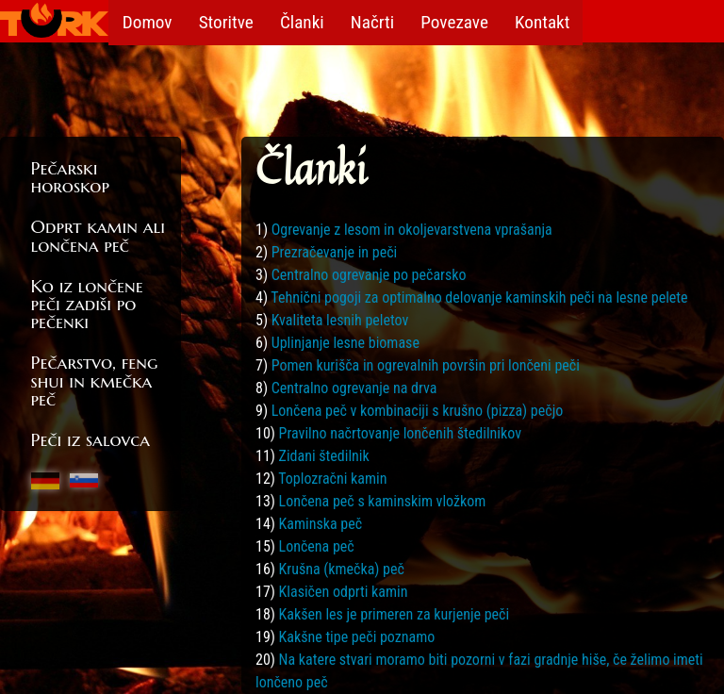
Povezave (462, 21)
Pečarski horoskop (70, 177)
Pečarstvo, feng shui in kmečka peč (94, 380)
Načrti (377, 21)
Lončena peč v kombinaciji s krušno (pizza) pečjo (418, 411)
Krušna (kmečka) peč (341, 569)
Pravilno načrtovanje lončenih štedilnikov (400, 433)
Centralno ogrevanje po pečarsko (369, 275)
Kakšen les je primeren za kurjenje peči (394, 614)
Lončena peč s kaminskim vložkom (382, 501)
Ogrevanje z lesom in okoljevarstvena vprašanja (412, 230)
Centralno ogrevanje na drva (354, 388)
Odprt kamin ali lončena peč (98, 235)
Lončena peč (316, 546)
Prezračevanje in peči (335, 252)
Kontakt (550, 21)
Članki (306, 21)
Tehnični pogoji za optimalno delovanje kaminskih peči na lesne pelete (479, 297)
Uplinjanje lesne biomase (346, 343)
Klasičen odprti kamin (343, 592)
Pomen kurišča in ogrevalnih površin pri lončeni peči (426, 365)
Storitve (228, 21)
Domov (148, 21)
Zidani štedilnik (324, 456)
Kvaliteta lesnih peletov (340, 320)
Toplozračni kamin (332, 478)
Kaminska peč (320, 524)
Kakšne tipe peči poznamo (357, 637)
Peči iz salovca (91, 439)
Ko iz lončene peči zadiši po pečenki (87, 303)
